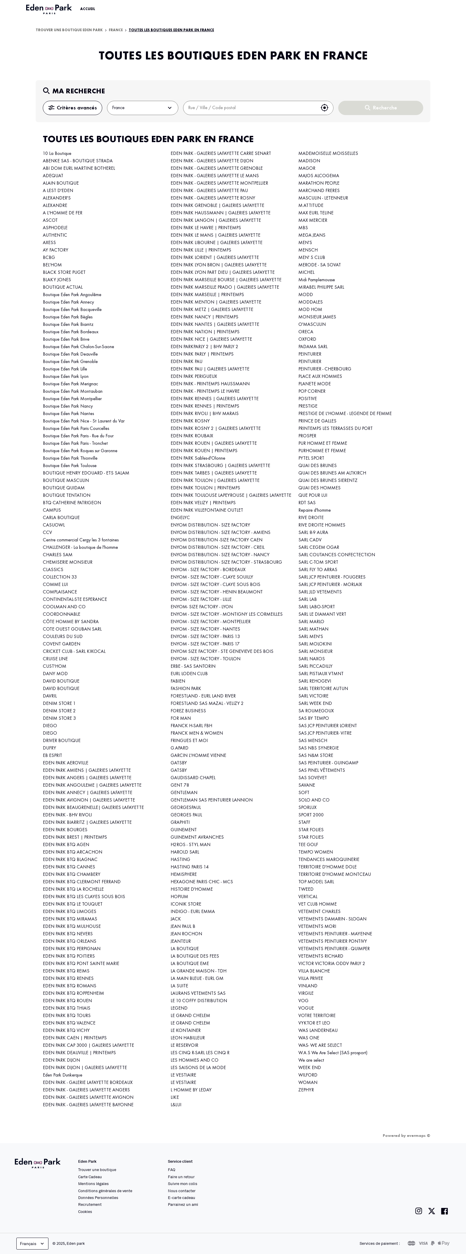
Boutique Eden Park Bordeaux (70, 332)
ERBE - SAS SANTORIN (193, 666)
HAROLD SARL (185, 852)
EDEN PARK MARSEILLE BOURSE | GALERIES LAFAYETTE (226, 280)
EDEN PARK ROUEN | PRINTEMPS (204, 451)
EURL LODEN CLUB (189, 674)
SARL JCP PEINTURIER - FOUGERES (332, 577)
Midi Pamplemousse (316, 280)
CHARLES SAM (58, 555)
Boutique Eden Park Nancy (68, 406)
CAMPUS (52, 510)
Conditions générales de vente (105, 1190)
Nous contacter (182, 1190)
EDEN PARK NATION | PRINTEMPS (205, 332)
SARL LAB (307, 599)
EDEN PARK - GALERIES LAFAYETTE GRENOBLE (217, 168)
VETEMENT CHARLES (319, 911)
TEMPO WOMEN (315, 852)
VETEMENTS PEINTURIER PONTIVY (332, 941)
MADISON (309, 161)
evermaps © (418, 1136)
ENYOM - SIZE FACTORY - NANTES (205, 629)
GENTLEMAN (184, 793)
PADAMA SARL (313, 347)
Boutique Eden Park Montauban (73, 391)
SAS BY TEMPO (313, 718)
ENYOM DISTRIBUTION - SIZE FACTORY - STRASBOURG (226, 562)
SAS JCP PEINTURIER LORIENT (327, 726)
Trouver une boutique (97, 1169)
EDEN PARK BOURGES (65, 830)
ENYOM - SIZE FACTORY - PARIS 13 (205, 636)
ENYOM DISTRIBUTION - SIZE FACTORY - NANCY (220, 555)
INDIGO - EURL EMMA (193, 911)
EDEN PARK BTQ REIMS (66, 971)
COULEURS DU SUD (63, 636)
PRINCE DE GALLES (317, 421)
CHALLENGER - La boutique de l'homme (80, 547)
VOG (303, 1001)
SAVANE (306, 785)
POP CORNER (311, 391)
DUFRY (49, 748)
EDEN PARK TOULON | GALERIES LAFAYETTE (215, 480)
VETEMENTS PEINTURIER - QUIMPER (334, 949)
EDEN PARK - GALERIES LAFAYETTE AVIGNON (88, 1097)
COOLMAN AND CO (64, 607)
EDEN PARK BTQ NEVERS (68, 934)
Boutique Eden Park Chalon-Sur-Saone (78, 347)
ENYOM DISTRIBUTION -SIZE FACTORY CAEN (216, 540)
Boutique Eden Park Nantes (68, 413)
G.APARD (179, 748)
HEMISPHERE (184, 874)
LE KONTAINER (186, 1030)
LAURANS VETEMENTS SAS (198, 993)
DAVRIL (50, 696)
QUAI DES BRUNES (317, 465)
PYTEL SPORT (311, 458)
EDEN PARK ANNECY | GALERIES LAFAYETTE (87, 793)
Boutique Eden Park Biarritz (68, 324)
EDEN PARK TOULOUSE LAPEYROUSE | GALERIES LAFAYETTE (231, 495)
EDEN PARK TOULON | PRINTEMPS (205, 488)
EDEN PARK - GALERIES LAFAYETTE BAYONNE (88, 1105)
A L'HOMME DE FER (62, 213)
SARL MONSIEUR (315, 651)
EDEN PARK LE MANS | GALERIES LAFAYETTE (215, 235)
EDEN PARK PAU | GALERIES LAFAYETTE (210, 369)
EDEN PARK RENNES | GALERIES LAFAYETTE (215, 399)
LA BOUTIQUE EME (190, 963)
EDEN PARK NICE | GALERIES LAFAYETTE (211, 339)
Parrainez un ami (183, 1204)
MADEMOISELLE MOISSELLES (328, 153)
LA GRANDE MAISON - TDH (198, 971)
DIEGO (50, 726)
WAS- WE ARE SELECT (320, 1045)
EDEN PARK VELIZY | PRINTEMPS (203, 503)
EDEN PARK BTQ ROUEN (67, 1001)
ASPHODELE (55, 228)
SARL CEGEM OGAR (318, 547)
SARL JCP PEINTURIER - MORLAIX (330, 584)
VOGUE (306, 1008)
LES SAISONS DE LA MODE (198, 1068)
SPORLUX (307, 807)
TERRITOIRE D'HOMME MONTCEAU (334, 874)
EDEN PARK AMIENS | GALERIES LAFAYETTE (87, 770)
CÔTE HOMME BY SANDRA (71, 622)
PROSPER (307, 436)
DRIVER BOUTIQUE (62, 740)
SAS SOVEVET (312, 778)
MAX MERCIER (312, 220)
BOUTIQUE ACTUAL (63, 287)
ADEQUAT (53, 176)
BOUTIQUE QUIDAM (64, 488)
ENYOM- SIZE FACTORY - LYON (202, 607)
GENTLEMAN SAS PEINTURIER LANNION (212, 800)
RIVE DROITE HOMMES (321, 525)
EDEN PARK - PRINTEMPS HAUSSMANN (210, 384)
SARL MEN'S (310, 636)
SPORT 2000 (311, 815)
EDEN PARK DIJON (61, 1060)
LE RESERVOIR (184, 1045)
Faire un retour (181, 1176)
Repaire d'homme (314, 510)
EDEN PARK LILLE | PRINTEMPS (201, 250)
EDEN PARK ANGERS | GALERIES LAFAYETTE (87, 778)
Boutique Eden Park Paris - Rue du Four (78, 436)
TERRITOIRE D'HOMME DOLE (327, 867)
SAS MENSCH (312, 740)
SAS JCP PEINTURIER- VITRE (325, 733)
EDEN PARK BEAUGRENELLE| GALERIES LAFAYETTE (93, 807)
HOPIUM (179, 897)
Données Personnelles (98, 1197)
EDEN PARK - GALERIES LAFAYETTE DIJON (212, 161)
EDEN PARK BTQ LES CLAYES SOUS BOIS (84, 897)
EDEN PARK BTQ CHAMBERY (71, 874)
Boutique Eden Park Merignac (70, 384)
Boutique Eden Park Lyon (66, 376)
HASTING (180, 859)
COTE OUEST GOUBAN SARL (72, 629)
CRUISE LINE (55, 659)
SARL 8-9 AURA (313, 532)
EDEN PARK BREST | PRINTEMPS (75, 837)
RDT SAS (307, 503)
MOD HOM (310, 309)
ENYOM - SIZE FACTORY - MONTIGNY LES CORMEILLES (227, 614)
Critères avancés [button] (72, 108)
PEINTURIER (309, 354)
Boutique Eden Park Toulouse (70, 465)
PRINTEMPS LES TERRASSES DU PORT (335, 428)
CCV (47, 532)
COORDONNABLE (61, 614)
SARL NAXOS (311, 659)
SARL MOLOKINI (315, 644)
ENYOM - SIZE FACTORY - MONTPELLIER (211, 622)
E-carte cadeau (181, 1197)
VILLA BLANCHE (314, 971)
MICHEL (306, 272)
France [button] (142, 107)
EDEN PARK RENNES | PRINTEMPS (205, 406)
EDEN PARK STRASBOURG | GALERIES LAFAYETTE (220, 465)
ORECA (305, 332)
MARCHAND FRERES (319, 190)
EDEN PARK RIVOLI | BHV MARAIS (205, 413)
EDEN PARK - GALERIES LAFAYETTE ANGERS (86, 1090)
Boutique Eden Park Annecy (68, 302)
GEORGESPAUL (186, 807)
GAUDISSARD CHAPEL (193, 778)
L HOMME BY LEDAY (191, 1090)
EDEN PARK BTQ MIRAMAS (70, 919)
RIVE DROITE (311, 518)
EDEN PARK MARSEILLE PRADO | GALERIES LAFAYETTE (225, 287)
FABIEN (178, 681)
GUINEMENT (184, 830)
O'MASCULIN (312, 324)
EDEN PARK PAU (186, 361)
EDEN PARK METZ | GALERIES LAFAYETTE (212, 309)
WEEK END (309, 1068)
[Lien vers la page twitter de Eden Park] (431, 1211)
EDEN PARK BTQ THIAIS (66, 1008)
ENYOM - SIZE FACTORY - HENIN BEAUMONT (217, 592)
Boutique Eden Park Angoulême (72, 295)
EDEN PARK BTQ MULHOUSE (72, 926)
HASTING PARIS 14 (190, 867)
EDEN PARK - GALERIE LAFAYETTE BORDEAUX (88, 1082)
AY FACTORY (55, 250)
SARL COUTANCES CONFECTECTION (336, 555)
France (116, 30)
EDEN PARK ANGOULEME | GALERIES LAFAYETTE (92, 785)
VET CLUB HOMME (317, 904)
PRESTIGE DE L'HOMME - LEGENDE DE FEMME (345, 413)
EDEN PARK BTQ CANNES (69, 867)
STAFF (304, 822)
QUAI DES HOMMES (319, 488)
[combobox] (249, 108)
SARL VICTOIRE (313, 696)
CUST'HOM (54, 666)
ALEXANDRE (55, 205)
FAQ (171, 1169)
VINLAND (307, 986)
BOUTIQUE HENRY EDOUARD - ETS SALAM (86, 473)
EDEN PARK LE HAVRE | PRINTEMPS (206, 228)
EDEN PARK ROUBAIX (192, 436)
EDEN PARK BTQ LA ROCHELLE (73, 889)
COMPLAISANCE (60, 592)
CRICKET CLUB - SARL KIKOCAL (74, 651)
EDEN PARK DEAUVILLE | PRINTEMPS (79, 1053)
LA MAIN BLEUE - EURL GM (197, 978)
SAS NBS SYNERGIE (318, 748)
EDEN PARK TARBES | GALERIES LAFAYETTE (214, 473)
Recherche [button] (381, 108)
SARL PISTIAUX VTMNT (321, 674)
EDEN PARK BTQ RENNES (68, 978)
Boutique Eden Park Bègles (67, 317)
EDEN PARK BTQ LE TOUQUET (73, 904)
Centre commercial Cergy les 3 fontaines (81, 540)
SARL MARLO (311, 622)
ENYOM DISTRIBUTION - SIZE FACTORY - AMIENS (220, 532)
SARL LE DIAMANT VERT (322, 614)
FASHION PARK (186, 688)
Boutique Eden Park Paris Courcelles (76, 428)
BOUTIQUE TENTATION (66, 495)
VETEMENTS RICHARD (320, 956)
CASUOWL (54, 525)
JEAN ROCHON (186, 934)
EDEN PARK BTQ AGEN (66, 845)
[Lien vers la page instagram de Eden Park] (418, 1211)
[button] (324, 108)
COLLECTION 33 (60, 577)
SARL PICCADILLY (315, 666)
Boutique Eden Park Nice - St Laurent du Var (84, 421)
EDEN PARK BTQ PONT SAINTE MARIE (81, 963)
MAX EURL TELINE (315, 213)
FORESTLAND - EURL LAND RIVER (203, 696)
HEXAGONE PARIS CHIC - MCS (202, 882)
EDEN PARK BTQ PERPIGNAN (71, 949)
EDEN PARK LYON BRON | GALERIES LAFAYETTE (219, 265)
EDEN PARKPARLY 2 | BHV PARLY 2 (204, 347)
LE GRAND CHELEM (190, 1015)
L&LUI (176, 1105)
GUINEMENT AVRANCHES (197, 837)
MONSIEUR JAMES (317, 317)
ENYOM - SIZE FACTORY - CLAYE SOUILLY (212, 577)
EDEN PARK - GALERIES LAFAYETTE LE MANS (215, 176)
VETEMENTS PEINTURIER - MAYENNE (335, 934)
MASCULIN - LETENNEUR (323, 198)
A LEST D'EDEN (58, 190)
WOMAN (307, 1082)
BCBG (49, 257)
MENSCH (308, 250)
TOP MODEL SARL (316, 882)
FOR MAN (181, 718)
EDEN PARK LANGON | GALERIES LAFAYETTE (216, 220)
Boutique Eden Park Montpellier (72, 399)
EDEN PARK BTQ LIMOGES (69, 911)
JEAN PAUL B (183, 926)
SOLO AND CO (314, 800)
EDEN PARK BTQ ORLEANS (69, 941)
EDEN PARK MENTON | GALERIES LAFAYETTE (216, 302)
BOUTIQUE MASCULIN (66, 480)
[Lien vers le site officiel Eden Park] (49, 9)
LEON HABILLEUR (188, 1038)
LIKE (175, 1097)
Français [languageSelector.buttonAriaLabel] (32, 1244)
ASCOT (50, 220)
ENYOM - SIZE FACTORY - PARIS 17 (205, 644)
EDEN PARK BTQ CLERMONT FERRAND (82, 882)
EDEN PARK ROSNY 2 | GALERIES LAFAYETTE (216, 428)
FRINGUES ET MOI (189, 740)
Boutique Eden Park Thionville (70, 458)
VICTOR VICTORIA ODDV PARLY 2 (331, 963)
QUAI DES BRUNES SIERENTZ (328, 480)
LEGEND (179, 1008)
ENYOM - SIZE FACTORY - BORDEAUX (208, 570)
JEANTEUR (181, 941)
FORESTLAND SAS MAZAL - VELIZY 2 (207, 703)
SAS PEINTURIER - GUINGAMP (328, 763)
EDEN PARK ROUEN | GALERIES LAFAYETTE (214, 443)
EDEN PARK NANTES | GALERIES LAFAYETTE (215, 324)
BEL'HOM (52, 265)
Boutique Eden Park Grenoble (70, 361)
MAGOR (306, 168)
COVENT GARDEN (61, 644)
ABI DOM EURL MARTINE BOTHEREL (79, 168)
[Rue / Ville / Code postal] (249, 108)
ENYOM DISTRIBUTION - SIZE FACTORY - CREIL (218, 547)
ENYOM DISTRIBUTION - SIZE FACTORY (210, 525)
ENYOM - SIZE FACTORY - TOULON (205, 659)
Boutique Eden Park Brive (66, 339)
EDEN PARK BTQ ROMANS (69, 986)
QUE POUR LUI (312, 495)
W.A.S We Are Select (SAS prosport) (332, 1053)
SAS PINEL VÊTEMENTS (321, 770)
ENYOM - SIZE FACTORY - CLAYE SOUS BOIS (215, 584)
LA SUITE (179, 986)
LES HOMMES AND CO (194, 1060)
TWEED (306, 889)
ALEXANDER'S (57, 198)
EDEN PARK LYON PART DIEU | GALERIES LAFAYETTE (223, 272)
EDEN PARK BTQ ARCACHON (72, 852)
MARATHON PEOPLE (318, 183)
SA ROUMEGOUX (316, 711)
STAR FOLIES (311, 830)
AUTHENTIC (55, 235)
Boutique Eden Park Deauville (70, 354)
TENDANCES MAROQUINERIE (328, 859)
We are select (311, 1060)
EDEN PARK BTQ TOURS (67, 1015)
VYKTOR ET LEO (314, 1023)
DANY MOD (55, 674)
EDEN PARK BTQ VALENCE (69, 1023)
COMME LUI (55, 584)
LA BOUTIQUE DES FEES (195, 956)
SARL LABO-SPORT (316, 607)
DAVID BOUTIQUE (61, 681)
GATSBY (179, 763)
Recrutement (90, 1204)
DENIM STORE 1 (59, 703)
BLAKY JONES (57, 280)
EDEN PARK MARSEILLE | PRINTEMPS (207, 295)
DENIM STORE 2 (59, 711)
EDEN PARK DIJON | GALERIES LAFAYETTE (85, 1068)
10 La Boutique (57, 153)
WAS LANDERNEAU (318, 1030)
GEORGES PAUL (186, 815)
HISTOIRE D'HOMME (192, 889)
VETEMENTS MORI (317, 926)
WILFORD (307, 1075)
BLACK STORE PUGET (64, 272)
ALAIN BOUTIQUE (61, 183)
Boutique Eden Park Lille (65, 369)
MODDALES (310, 302)
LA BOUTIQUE (185, 949)
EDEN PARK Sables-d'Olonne (198, 458)
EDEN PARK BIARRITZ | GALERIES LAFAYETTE (87, 822)
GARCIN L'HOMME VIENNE (198, 755)
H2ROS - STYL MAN (190, 845)
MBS (303, 228)
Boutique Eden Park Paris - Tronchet (75, 443)
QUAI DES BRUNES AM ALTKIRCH (332, 473)
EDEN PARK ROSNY (190, 421)
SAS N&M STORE (315, 755)
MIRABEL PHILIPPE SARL (321, 287)
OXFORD (307, 339)
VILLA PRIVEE (310, 978)
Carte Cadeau (90, 1176)
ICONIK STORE (186, 904)
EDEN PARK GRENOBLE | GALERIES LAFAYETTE (217, 205)
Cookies (85, 1211)
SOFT (303, 793)
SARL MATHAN (313, 629)
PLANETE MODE (314, 384)
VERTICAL (307, 897)
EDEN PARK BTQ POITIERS (69, 956)
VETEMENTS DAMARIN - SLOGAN (332, 919)
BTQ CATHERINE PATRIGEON (72, 503)
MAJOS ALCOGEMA (318, 176)
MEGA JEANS (311, 235)
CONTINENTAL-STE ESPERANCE (75, 599)
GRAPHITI (180, 822)
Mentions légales (93, 1183)
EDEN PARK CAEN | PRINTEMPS (75, 1038)
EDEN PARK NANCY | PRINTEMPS (204, 317)
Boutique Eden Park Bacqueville (72, 309)
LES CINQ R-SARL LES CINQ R (200, 1053)
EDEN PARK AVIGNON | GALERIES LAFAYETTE (89, 800)
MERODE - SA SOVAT (319, 265)
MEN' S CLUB (311, 257)
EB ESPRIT (52, 755)
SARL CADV (310, 540)
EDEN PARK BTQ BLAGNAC (70, 859)
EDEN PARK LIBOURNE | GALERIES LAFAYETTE (216, 243)
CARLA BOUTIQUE (61, 518)
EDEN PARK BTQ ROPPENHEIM (73, 993)
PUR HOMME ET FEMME (322, 443)
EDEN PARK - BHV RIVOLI (67, 815)
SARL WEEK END (315, 703)
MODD (305, 295)
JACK (176, 919)
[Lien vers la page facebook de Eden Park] (444, 1211)
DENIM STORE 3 (59, 718)
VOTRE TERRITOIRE (317, 1015)
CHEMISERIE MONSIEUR (67, 562)
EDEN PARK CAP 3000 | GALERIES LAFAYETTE (88, 1045)
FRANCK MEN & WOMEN (197, 733)
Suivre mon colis (182, 1183)
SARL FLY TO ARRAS (317, 570)
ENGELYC (180, 518)
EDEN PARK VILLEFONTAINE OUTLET (207, 510)
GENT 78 (180, 785)
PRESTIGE (307, 406)
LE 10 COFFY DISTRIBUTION (199, 1001)
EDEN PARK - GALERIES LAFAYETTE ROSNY (213, 198)
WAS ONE (308, 1038)
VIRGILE (306, 993)
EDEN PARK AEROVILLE (65, 763)
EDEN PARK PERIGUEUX (194, 376)
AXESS (49, 243)
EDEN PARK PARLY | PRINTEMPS (202, 354)
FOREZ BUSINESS (188, 711)
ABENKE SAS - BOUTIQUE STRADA (78, 161)
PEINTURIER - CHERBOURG (324, 369)
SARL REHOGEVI (314, 681)
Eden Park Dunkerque (62, 1075)
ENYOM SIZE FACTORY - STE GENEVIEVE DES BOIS (222, 651)
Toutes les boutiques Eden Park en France (171, 30)
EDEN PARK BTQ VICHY (66, 1030)
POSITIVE (307, 399)
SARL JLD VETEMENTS (320, 592)
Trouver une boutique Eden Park (69, 30)
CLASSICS (53, 570)
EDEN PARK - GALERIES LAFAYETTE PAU (209, 190)
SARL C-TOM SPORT (318, 562)
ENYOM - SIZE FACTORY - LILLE (201, 599)
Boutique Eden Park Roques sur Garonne (81, 451)
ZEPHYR (306, 1090)
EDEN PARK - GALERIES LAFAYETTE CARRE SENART (221, 153)
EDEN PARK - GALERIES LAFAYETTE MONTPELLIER (219, 183)
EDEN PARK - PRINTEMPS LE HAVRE (205, 391)
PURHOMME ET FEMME (322, 451)
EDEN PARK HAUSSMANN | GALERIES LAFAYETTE (220, 213)
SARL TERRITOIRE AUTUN (323, 688)
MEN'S (305, 243)
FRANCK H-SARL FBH (191, 726)
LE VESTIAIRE (183, 1075)
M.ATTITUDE (310, 205)
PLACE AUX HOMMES (320, 376)
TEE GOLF (308, 845)
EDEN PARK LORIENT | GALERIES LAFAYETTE (215, 257)
